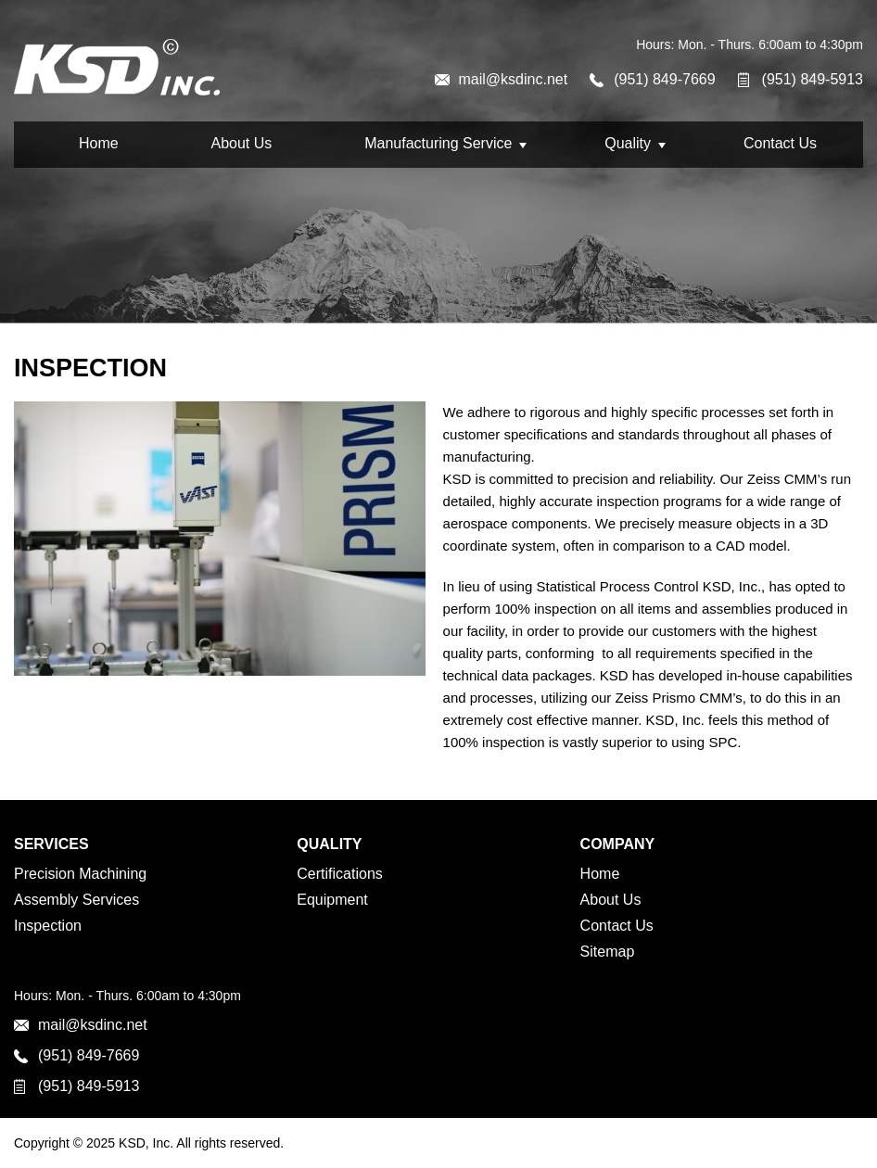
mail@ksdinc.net (513, 79)
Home (99, 143)
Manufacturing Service (438, 143)
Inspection (48, 925)
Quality (627, 143)
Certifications (339, 874)
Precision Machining (80, 874)
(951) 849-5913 (812, 79)
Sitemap (607, 951)
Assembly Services (76, 900)
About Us (242, 143)
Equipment (332, 900)
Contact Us (780, 143)
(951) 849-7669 (664, 79)
